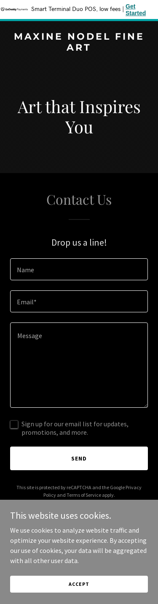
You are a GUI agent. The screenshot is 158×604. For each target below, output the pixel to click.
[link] (79, 48)
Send (79, 458)
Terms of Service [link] (84, 495)
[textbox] (79, 269)
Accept (79, 584)
